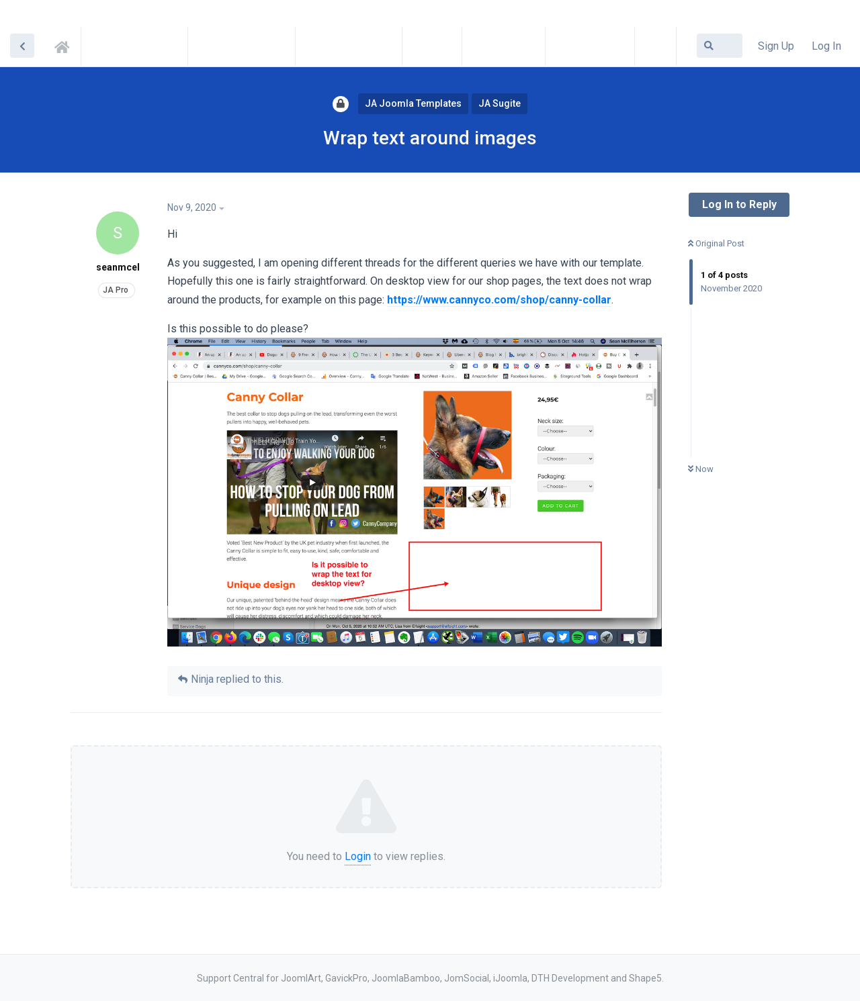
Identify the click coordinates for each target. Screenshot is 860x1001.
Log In (826, 46)
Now (701, 469)
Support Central (65, 45)
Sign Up (776, 46)
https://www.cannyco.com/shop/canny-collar (499, 299)
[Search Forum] (719, 46)
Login (358, 856)
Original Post (716, 243)
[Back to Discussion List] (22, 46)
